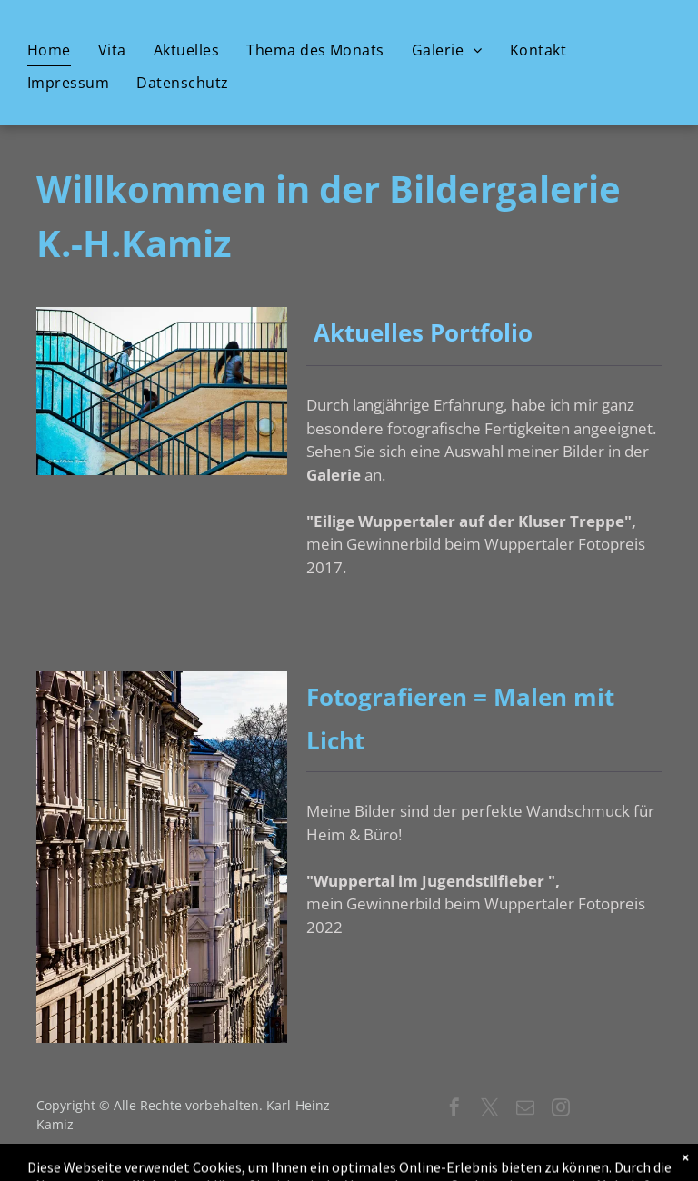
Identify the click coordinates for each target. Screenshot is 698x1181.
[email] (525, 1110)
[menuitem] (49, 51)
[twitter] (490, 1110)
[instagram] (560, 1110)
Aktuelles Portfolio (419, 332)
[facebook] (454, 1110)
